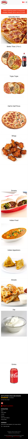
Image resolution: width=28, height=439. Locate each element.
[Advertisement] (14, 7)
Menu (2, 410)
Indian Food (14, 220)
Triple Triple (14, 76)
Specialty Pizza (14, 17)
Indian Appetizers (14, 250)
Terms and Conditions (5, 417)
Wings (14, 136)
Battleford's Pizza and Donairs (11, 396)
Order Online (3, 412)
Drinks (14, 364)
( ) (23, 2)
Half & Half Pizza (14, 106)
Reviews (2, 416)
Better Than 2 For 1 (14, 46)
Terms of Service (16, 436)
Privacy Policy (4, 419)
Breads (14, 280)
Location (2, 414)
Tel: (5, 426)
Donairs (14, 190)
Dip (14, 310)
